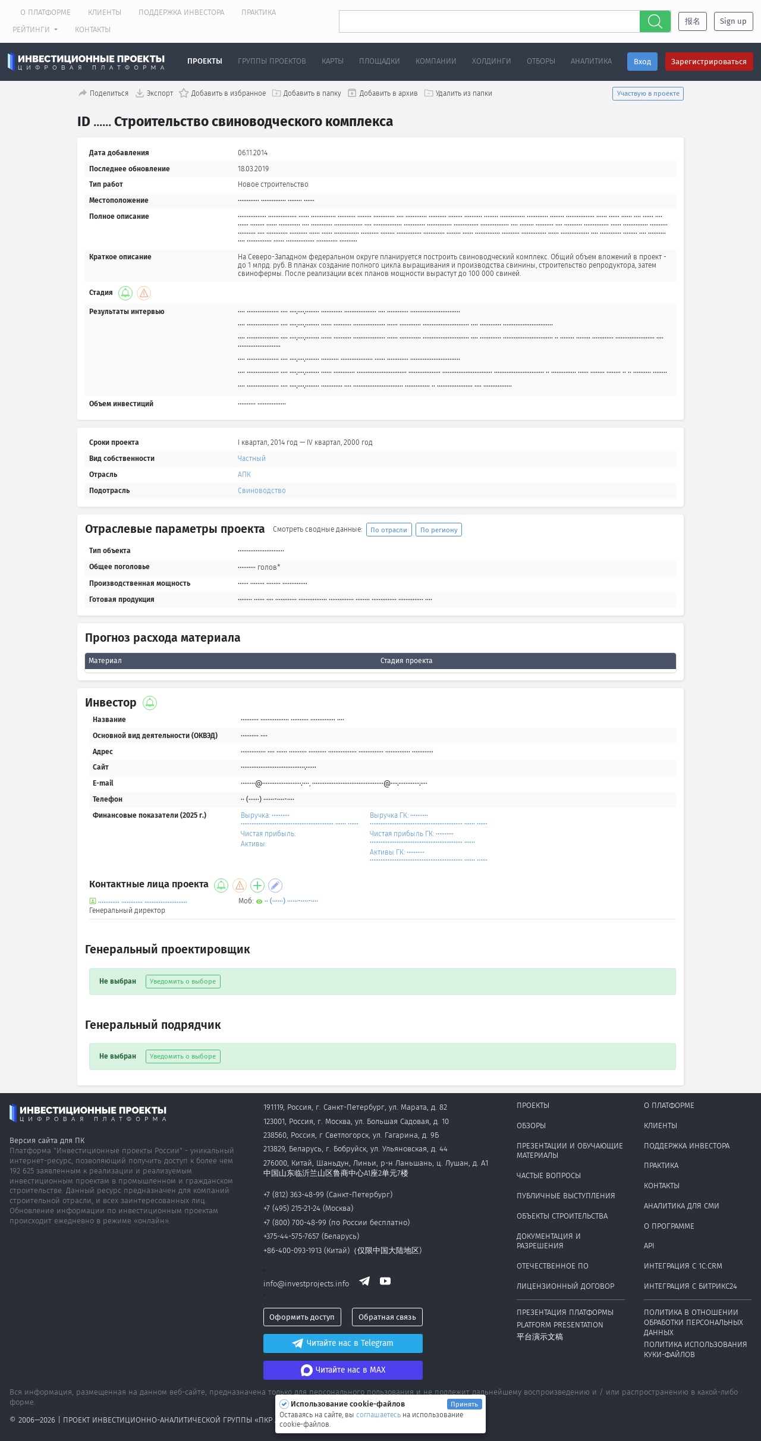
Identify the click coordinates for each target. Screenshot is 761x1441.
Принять (464, 1404)
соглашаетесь (379, 1415)
